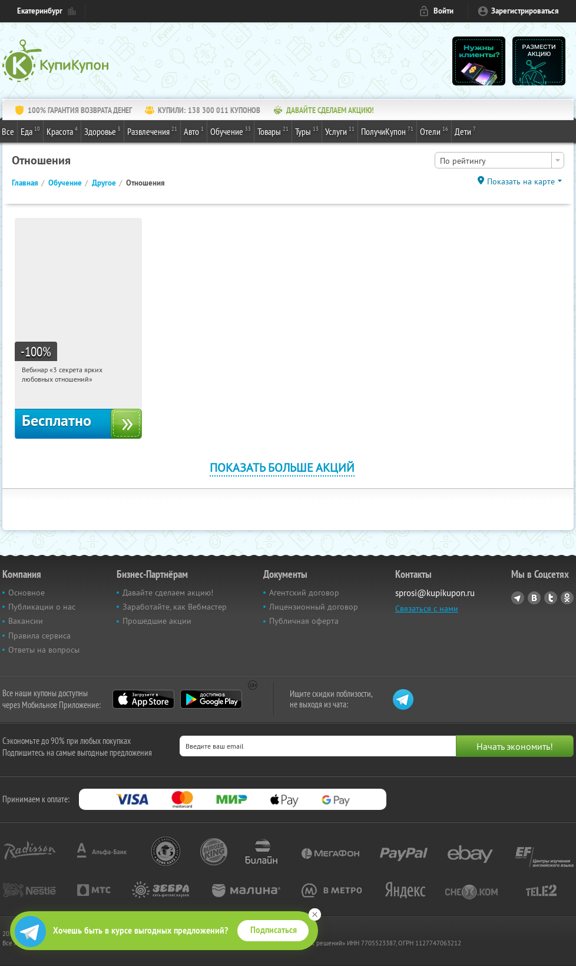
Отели (434, 130)
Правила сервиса (39, 635)
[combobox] (499, 160)
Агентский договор (304, 592)
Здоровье (102, 130)
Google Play (211, 699)
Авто (194, 130)
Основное (26, 592)
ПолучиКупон (387, 130)
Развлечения (152, 130)
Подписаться (273, 930)
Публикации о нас (41, 606)
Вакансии (25, 621)
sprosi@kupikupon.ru (435, 592)
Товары (273, 130)
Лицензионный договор (313, 606)
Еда (30, 130)
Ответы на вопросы (44, 649)
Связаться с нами (426, 608)
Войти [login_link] (443, 11)
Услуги (340, 130)
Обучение (230, 130)
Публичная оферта (304, 621)
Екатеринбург (39, 11)
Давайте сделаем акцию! (168, 592)
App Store (143, 699)
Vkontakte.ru (534, 597)
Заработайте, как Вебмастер (175, 606)
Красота (62, 130)
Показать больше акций (282, 467)
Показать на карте (521, 181)
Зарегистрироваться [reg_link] (525, 11)
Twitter (550, 597)
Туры (307, 130)
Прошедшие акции (157, 621)
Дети (465, 130)
